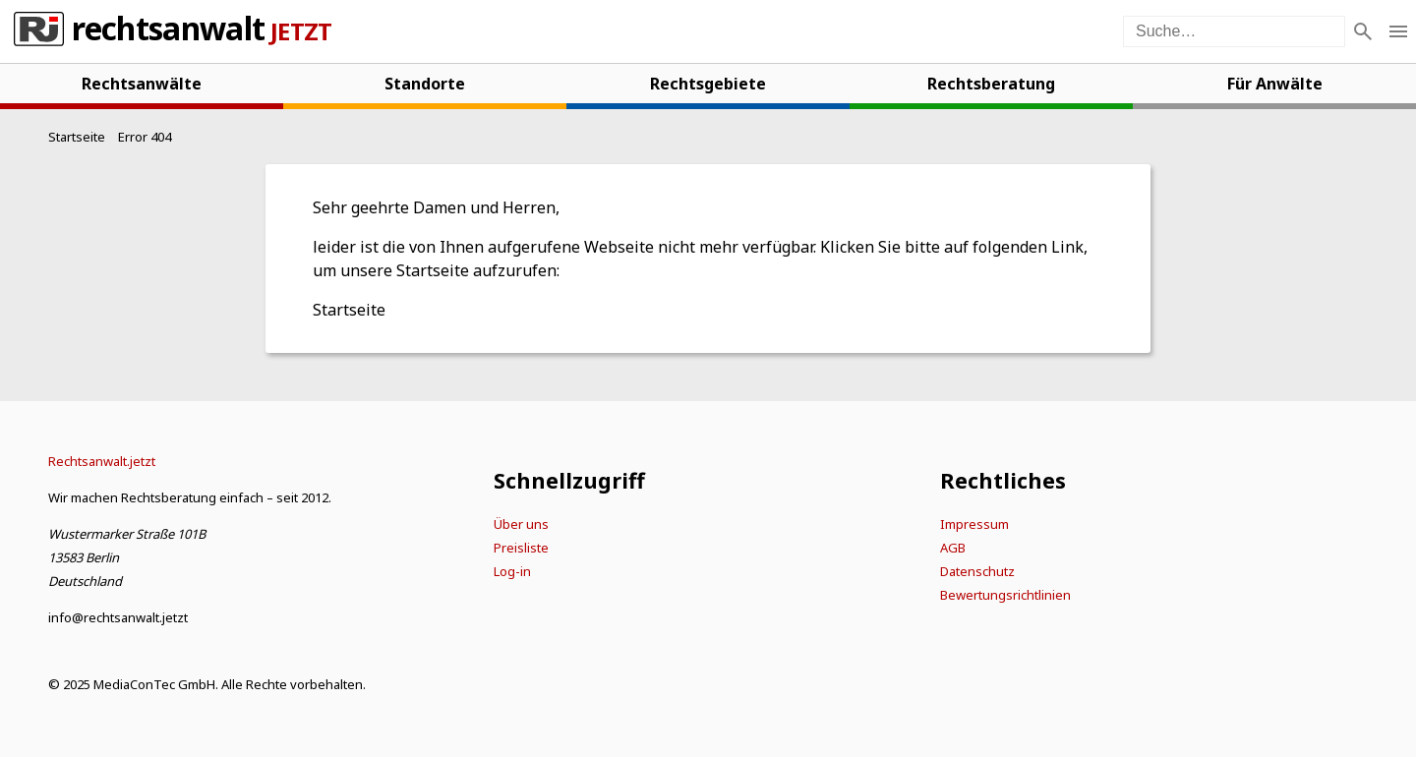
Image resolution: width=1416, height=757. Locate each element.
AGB (953, 547)
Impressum (974, 524)
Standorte (424, 83)
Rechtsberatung (991, 83)
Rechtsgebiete (708, 83)
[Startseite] (76, 137)
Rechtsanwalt (168, 31)
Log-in (512, 571)
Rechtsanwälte (142, 83)
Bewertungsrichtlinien (1005, 595)
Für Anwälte (1275, 83)
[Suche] (1363, 31)
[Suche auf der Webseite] (1234, 31)
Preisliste (521, 547)
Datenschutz (977, 571)
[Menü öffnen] (1398, 31)
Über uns (521, 524)
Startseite (349, 309)
